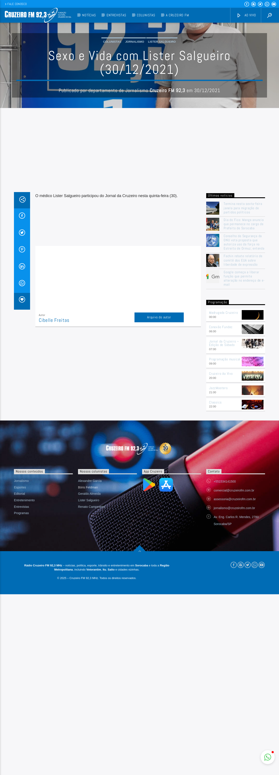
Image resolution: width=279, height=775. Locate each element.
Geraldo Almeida (89, 581)
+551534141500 (225, 569)
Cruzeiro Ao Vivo (221, 461)
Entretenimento (24, 588)
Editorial (19, 581)
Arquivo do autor (159, 405)
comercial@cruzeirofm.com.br (234, 578)
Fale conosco (15, 4)
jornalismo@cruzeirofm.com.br (234, 596)
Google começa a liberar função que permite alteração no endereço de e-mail (244, 366)
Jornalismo (134, 85)
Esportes (20, 575)
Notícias (89, 15)
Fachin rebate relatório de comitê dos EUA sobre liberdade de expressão (243, 348)
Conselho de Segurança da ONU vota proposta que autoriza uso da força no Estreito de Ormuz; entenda (244, 330)
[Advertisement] (139, 247)
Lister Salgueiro (162, 85)
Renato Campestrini (91, 594)
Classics (215, 490)
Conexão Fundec (221, 415)
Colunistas (146, 15)
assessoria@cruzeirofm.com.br (235, 587)
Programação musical (224, 447)
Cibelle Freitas (54, 408)
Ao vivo (246, 15)
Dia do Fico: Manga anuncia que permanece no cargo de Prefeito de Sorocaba (244, 312)
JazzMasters (218, 476)
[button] (268, 757)
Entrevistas (116, 15)
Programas (21, 601)
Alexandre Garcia (90, 569)
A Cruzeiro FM (177, 15)
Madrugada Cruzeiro (223, 400)
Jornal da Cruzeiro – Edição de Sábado (224, 431)
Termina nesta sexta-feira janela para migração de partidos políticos (243, 296)
